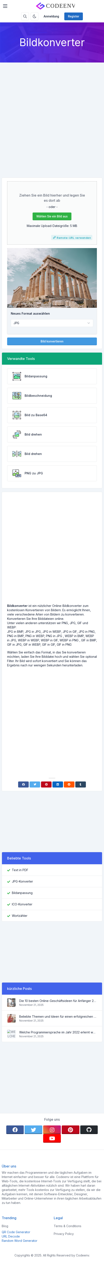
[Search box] (25, 16)
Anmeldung (51, 16)
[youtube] (52, 1138)
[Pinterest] (46, 784)
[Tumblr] (80, 784)
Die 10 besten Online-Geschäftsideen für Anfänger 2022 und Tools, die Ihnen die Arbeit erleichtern (58, 1001)
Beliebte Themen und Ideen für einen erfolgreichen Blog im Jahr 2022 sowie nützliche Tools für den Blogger (58, 1016)
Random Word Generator (19, 1240)
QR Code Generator (16, 1232)
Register (73, 16)
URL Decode (11, 1236)
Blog (5, 1226)
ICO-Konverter (22, 904)
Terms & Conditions (67, 1226)
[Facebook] (23, 784)
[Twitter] (35, 784)
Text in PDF (20, 870)
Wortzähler (19, 915)
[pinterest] (70, 1129)
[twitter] (33, 1129)
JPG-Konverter (22, 881)
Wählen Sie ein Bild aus (52, 216)
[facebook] (15, 1129)
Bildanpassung (22, 893)
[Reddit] (69, 784)
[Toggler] (5, 6)
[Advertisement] (52, 117)
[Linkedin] (57, 784)
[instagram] (52, 1129)
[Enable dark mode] (34, 16)
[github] (89, 1129)
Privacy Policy (64, 1234)
